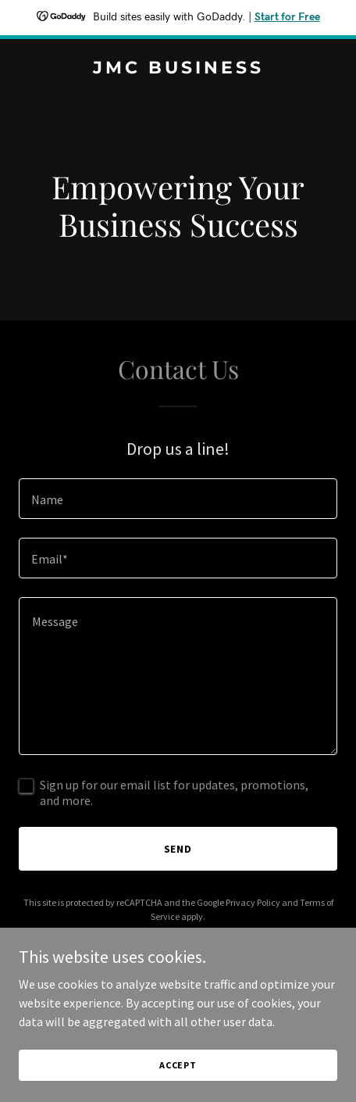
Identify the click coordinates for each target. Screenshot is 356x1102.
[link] (178, 69)
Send (178, 849)
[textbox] (178, 498)
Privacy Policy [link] (253, 902)
